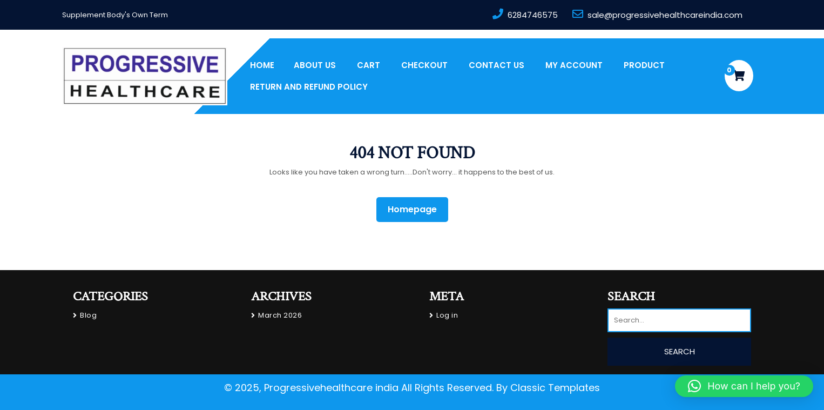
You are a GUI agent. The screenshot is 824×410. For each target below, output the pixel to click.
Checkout (424, 65)
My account (574, 65)
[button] (744, 386)
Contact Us (496, 65)
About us (315, 65)
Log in (447, 315)
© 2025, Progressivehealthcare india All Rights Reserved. (359, 387)
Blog (88, 315)
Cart (368, 65)
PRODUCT (644, 65)
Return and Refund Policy (309, 86)
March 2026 (280, 315)
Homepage (416, 209)
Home (262, 65)
